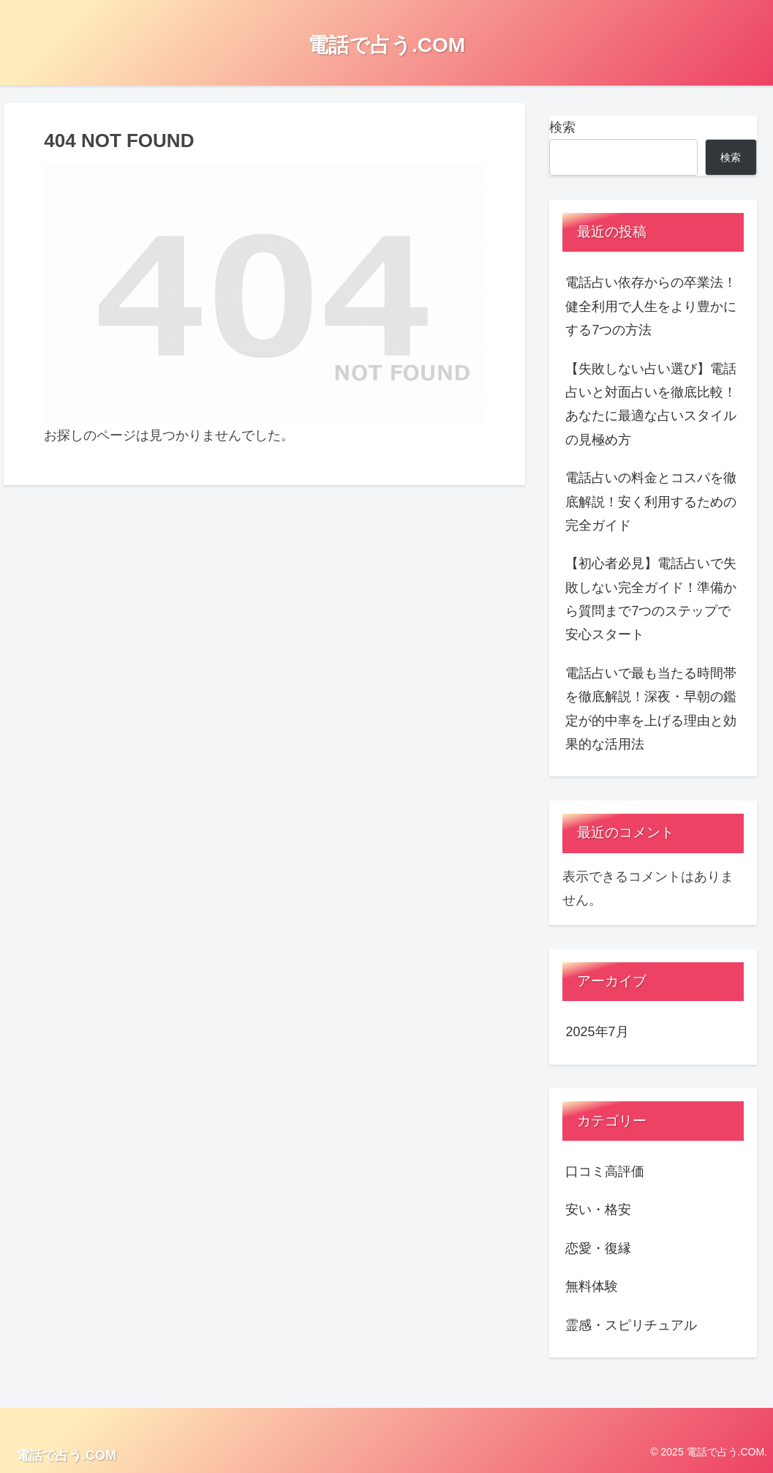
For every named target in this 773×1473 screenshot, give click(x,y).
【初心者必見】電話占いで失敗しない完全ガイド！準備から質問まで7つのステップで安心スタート (650, 599)
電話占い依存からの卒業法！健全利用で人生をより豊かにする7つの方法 (650, 306)
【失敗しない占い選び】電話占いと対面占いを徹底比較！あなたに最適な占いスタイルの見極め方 (650, 404)
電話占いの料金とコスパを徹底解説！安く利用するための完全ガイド (650, 502)
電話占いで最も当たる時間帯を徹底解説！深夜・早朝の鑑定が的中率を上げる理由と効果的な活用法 (650, 709)
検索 (562, 127)
